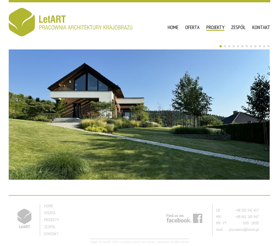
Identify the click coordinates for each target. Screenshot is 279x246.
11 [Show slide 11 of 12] (264, 46)
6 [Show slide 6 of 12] (242, 46)
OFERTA (192, 27)
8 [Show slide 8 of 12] (251, 46)
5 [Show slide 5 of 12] (238, 46)
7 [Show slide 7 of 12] (247, 46)
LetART (107, 242)
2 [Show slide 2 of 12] (225, 46)
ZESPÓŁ (238, 27)
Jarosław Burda (180, 242)
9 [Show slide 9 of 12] (255, 46)
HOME (173, 27)
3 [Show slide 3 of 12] (229, 46)
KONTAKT (261, 27)
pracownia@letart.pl (244, 229)
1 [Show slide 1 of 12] (220, 46)
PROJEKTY (215, 27)
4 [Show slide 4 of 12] (234, 46)
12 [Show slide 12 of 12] (268, 46)
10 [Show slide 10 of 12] (260, 46)
